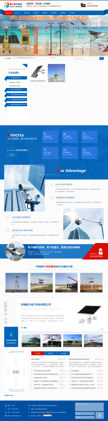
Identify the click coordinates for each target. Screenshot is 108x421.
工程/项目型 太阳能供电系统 (56, 81)
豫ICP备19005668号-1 (42, 409)
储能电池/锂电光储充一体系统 (15, 105)
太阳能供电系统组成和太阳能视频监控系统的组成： (83, 388)
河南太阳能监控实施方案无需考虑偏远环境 (82, 377)
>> (24, 82)
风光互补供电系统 (16, 89)
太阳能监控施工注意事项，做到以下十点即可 (82, 384)
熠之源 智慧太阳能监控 (91, 291)
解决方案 (27, 13)
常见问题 (63, 353)
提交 (99, 416)
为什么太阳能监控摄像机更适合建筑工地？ (82, 374)
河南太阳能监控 (41, 291)
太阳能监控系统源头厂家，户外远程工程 (16, 291)
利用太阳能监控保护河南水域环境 (79, 359)
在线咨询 (12, 154)
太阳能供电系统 (15, 77)
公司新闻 (37, 353)
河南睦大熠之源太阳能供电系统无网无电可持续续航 (72, 346)
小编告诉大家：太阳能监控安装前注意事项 (82, 381)
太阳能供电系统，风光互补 (93, 346)
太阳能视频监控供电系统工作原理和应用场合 (45, 388)
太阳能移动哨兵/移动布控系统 (15, 100)
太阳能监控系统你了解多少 (20, 59)
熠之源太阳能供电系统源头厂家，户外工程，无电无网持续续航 (51, 346)
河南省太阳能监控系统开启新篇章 (42, 370)
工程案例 (36, 13)
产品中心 (18, 13)
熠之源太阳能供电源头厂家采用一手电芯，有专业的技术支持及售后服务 (16, 86)
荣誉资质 (54, 13)
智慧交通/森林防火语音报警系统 (15, 95)
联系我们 (63, 13)
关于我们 (72, 13)
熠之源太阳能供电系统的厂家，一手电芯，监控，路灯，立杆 (31, 346)
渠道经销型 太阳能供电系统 (16, 82)
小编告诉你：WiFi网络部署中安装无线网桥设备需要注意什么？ (45, 381)
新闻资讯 (45, 13)
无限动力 (39, 415)
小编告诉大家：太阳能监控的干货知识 (43, 384)
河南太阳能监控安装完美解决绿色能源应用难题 (45, 374)
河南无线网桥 (35, 359)
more (102, 329)
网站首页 (8, 13)
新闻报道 (50, 353)
